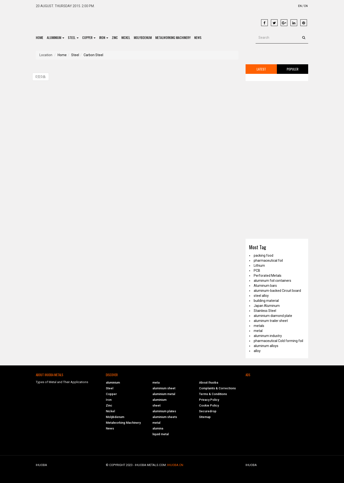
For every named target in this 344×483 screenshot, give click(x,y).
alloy (257, 351)
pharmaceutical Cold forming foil (278, 341)
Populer (292, 68)
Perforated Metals (267, 275)
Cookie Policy (209, 405)
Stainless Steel (265, 311)
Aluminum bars (265, 286)
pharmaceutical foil (268, 260)
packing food (263, 255)
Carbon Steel (93, 55)
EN (300, 6)
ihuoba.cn (175, 465)
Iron (103, 37)
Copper (89, 37)
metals (259, 326)
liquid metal (160, 434)
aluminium (55, 37)
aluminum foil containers (272, 280)
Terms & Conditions (213, 394)
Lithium (259, 265)
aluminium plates (164, 411)
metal (258, 331)
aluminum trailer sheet (271, 321)
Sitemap (205, 417)
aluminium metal (163, 394)
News (197, 37)
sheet (156, 405)
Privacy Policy (209, 400)
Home (39, 37)
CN (306, 6)
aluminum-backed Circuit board (277, 291)
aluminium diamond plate (273, 316)
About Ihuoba (208, 382)
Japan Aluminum (267, 306)
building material (266, 301)
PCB (257, 270)
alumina (157, 428)
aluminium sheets (164, 417)
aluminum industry (268, 336)
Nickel (125, 37)
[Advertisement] (162, 19)
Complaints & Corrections (217, 388)
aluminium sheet (163, 388)
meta (156, 382)
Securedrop (207, 411)
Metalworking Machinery (173, 37)
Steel (73, 37)
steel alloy (261, 296)
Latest (261, 68)
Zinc (115, 37)
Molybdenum (143, 37)
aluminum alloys (266, 346)
